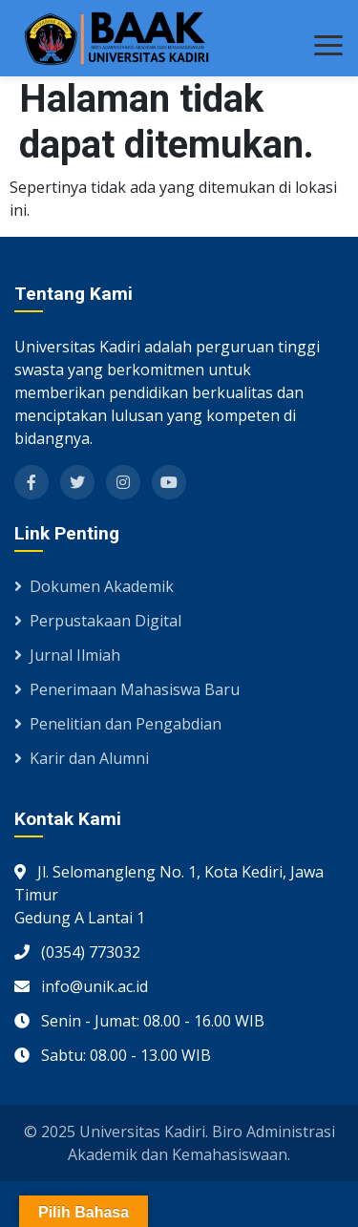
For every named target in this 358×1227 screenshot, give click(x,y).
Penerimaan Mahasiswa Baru (127, 689)
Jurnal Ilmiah (67, 655)
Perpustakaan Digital (97, 620)
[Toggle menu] (328, 45)
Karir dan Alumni (81, 758)
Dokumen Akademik (94, 586)
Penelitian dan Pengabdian (117, 723)
